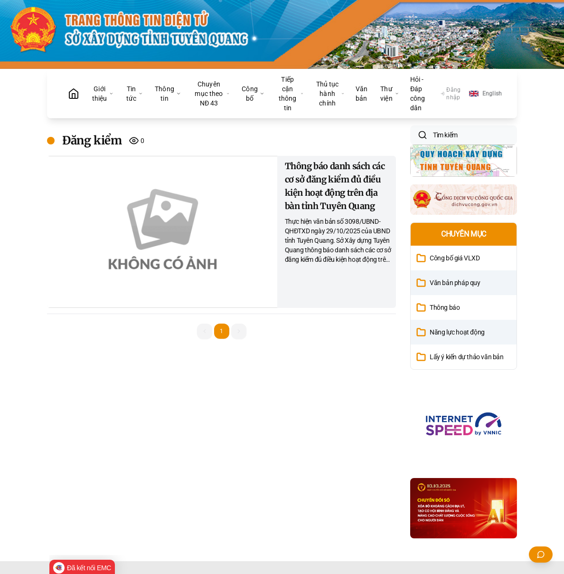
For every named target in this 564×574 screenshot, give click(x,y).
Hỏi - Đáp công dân (417, 94)
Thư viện (389, 93)
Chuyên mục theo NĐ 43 (212, 93)
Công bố (253, 93)
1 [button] (221, 331)
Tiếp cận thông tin (291, 94)
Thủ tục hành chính (330, 93)
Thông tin (168, 93)
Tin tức (134, 93)
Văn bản (361, 93)
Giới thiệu (102, 93)
